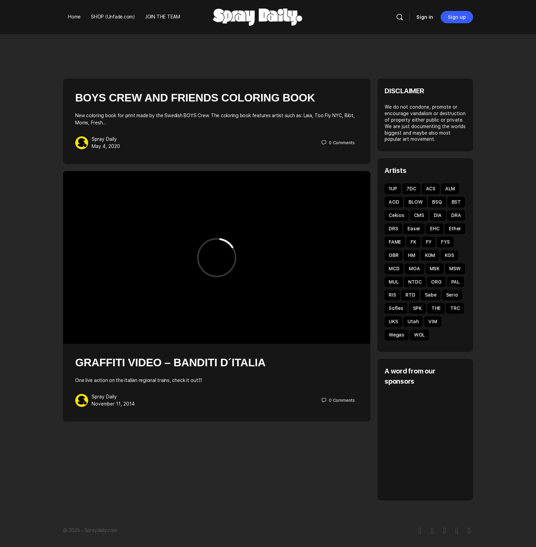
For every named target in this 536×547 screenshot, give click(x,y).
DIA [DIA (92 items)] (438, 215)
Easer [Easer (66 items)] (413, 228)
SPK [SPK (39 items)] (417, 308)
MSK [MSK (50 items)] (435, 268)
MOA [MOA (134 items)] (414, 268)
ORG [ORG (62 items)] (436, 282)
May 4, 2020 (106, 146)
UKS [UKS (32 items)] (393, 321)
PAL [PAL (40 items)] (455, 282)
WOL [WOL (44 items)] (419, 335)
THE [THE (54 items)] (436, 308)
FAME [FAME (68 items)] (395, 242)
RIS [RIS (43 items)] (392, 295)
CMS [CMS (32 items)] (419, 215)
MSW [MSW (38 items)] (455, 268)
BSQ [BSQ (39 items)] (437, 202)
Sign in (424, 17)
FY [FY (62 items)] (429, 242)
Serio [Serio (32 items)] (452, 295)
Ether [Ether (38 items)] (455, 228)
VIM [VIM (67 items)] (432, 321)
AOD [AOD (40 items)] (394, 202)
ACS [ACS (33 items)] (431, 188)
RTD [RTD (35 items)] (410, 295)
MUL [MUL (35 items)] (394, 282)
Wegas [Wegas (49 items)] (396, 335)
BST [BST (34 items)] (456, 202)
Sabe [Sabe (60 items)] (431, 295)
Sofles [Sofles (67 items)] (396, 308)
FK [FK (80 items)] (413, 242)
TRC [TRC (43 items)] (455, 308)
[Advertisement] (442, 442)
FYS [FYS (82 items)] (445, 242)
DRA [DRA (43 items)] (456, 215)
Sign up (457, 17)
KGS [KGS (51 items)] (449, 255)
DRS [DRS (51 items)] (393, 228)
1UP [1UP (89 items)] (393, 188)
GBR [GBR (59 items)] (393, 255)
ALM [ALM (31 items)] (450, 188)
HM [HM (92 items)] (411, 255)
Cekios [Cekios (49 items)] (396, 215)
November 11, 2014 (113, 404)
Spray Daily (104, 139)
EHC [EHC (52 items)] (434, 228)
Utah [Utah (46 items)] (413, 321)
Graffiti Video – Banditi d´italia (170, 362)
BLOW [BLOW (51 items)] (415, 202)
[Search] (399, 17)
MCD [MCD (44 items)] (394, 268)
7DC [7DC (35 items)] (411, 188)
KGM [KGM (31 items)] (430, 255)
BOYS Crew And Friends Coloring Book (195, 98)
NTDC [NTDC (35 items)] (414, 282)
